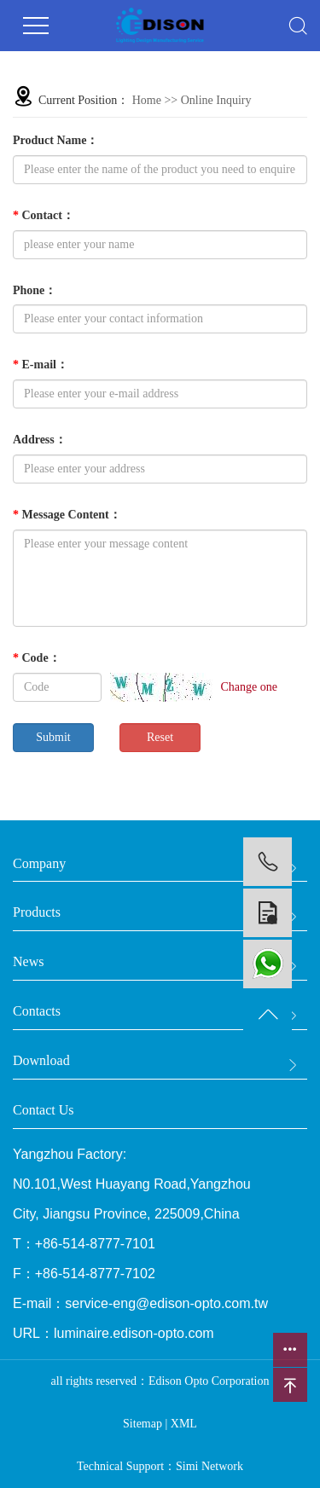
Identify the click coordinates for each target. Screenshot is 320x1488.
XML (184, 1423)
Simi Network (209, 1466)
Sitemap (142, 1423)
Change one (249, 686)
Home (146, 100)
